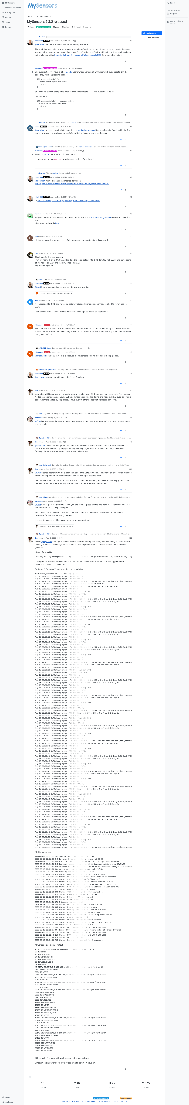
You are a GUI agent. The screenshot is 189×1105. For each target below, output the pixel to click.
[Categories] (12, 12)
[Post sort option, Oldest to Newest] (152, 38)
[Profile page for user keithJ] (30, 302)
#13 (131, 300)
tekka (37, 126)
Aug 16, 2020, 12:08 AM (55, 469)
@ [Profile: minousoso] (41, 377)
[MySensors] (12, 3)
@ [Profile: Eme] (38, 421)
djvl (36, 236)
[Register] (177, 14)
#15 (131, 352)
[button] (12, 1097)
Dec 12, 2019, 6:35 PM (59, 214)
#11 (131, 253)
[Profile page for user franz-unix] (30, 215)
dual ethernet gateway (101, 217)
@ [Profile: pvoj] (38, 287)
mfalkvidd (39, 41)
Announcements (44, 27)
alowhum (41, 37)
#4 (131, 68)
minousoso (39, 325)
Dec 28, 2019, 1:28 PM (65, 283)
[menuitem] (177, 3)
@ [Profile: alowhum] (40, 44)
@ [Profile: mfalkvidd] (40, 356)
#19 (131, 442)
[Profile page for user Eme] (30, 392)
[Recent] (12, 17)
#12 (131, 283)
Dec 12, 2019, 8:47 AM (65, 177)
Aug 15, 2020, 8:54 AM (59, 418)
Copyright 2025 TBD (70, 1101)
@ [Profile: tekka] (45, 154)
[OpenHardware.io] (12, 8)
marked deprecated (87, 130)
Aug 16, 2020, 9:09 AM (59, 501)
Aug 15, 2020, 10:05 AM (55, 442)
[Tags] (12, 22)
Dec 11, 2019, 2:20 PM (63, 126)
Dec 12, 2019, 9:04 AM (65, 197)
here (57, 223)
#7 (131, 177)
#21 (131, 501)
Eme (36, 390)
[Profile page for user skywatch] (30, 419)
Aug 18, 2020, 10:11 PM (54, 538)
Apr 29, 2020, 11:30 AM (66, 373)
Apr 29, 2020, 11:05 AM (66, 352)
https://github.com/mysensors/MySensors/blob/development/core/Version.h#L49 (72, 183)
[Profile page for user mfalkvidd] (30, 42)
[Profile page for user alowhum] (30, 70)
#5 (131, 126)
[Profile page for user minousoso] (30, 326)
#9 (131, 214)
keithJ (37, 300)
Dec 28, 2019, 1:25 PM (54, 253)
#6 (131, 151)
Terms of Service (120, 1101)
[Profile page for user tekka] (30, 128)
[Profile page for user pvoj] (30, 255)
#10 (131, 236)
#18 (131, 418)
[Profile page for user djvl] (30, 238)
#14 (131, 325)
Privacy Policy (104, 1101)
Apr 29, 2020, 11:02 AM (66, 325)
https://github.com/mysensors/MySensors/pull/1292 (77, 55)
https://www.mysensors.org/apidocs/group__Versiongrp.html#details (68, 200)
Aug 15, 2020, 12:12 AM (55, 390)
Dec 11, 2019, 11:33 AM (73, 68)
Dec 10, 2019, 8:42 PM (65, 41)
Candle (69, 72)
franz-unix (39, 214)
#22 (130, 538)
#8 (131, 197)
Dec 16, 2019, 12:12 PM (54, 236)
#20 (130, 469)
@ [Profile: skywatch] (40, 445)
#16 (131, 373)
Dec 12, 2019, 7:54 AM (73, 151)
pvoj (36, 253)
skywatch (39, 418)
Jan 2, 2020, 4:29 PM (56, 300)
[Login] (177, 3)
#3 (131, 41)
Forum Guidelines (88, 1101)
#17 (131, 390)
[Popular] (12, 27)
